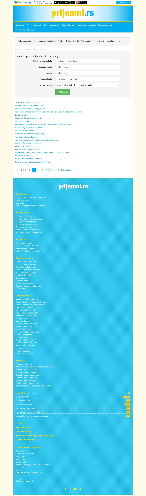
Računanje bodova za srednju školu (29, 233)
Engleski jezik (21, 462)
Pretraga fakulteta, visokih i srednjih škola (32, 198)
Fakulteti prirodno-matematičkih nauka (30, 305)
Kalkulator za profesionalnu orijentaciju (30, 206)
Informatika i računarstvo (25, 481)
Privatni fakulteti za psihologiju (27, 324)
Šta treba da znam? (52, 26)
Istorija (18, 470)
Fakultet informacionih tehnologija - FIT (30, 109)
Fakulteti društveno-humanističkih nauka (31, 302)
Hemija (18, 479)
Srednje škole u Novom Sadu (27, 225)
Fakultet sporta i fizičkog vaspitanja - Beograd (32, 163)
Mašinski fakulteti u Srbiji (25, 311)
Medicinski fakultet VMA (24, 156)
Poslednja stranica (65, 171)
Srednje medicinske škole (25, 228)
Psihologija (20, 451)
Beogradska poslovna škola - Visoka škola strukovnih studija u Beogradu (43, 125)
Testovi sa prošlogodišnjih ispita (28, 246)
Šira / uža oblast (45, 68)
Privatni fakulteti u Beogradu (26, 327)
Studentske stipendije (24, 364)
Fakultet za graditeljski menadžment (29, 128)
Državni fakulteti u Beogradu (27, 338)
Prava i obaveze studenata (26, 273)
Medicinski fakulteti (23, 321)
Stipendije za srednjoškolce (26, 378)
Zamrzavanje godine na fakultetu (28, 287)
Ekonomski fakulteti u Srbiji (26, 316)
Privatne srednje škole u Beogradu (29, 219)
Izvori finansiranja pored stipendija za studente (33, 386)
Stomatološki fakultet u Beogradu (27, 103)
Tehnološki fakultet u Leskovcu (27, 138)
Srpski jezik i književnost (25, 454)
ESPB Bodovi (21, 289)
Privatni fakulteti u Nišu (24, 340)
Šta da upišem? (23, 26)
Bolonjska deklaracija (24, 276)
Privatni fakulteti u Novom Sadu (28, 332)
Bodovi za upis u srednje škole (27, 230)
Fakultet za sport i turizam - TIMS (28, 150)
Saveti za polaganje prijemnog (100, 26)
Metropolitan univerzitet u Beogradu (28, 160)
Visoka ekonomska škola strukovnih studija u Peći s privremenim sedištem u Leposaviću (49, 112)
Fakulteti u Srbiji (22, 201)
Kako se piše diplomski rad (26, 262)
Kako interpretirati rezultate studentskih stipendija (34, 367)
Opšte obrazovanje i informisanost (29, 473)
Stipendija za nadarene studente (28, 370)
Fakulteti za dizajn (23, 351)
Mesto (49, 74)
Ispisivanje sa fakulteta (24, 284)
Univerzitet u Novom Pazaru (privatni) (29, 134)
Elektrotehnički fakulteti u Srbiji (27, 308)
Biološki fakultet (21, 116)
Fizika (18, 476)
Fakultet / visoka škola (42, 62)
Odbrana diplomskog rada (26, 265)
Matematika (20, 460)
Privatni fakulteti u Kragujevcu (27, 343)
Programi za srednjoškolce (26, 31)
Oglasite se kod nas (123, 2)
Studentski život (68, 26)
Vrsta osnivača (46, 80)
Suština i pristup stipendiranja (27, 384)
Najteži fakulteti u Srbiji (24, 330)
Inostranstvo (82, 26)
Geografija (20, 457)
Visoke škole (20, 203)
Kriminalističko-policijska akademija (28, 119)
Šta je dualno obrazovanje (26, 268)
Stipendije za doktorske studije (27, 375)
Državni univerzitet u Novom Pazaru (29, 106)
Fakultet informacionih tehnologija (28, 144)
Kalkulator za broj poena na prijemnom (30, 252)
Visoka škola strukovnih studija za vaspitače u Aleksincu (36, 141)
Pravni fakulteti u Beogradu (26, 319)
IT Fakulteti (20, 349)
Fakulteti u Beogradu (24, 335)
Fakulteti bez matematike (25, 346)
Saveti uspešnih (22, 278)
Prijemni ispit (37, 26)
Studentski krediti (22, 281)
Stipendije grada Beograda (26, 373)
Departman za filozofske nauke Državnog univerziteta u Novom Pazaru (42, 153)
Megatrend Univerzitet (23, 122)
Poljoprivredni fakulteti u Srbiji (27, 313)
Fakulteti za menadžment (25, 354)
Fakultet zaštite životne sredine (27, 131)
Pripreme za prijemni (24, 243)
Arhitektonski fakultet (23, 147)
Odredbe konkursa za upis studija (28, 270)
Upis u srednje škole (23, 217)
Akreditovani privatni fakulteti (27, 300)
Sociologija (20, 468)
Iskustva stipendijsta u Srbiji (26, 381)
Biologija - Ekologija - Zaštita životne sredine (33, 465)
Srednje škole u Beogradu (26, 222)
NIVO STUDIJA (46, 86)
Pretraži (62, 92)
